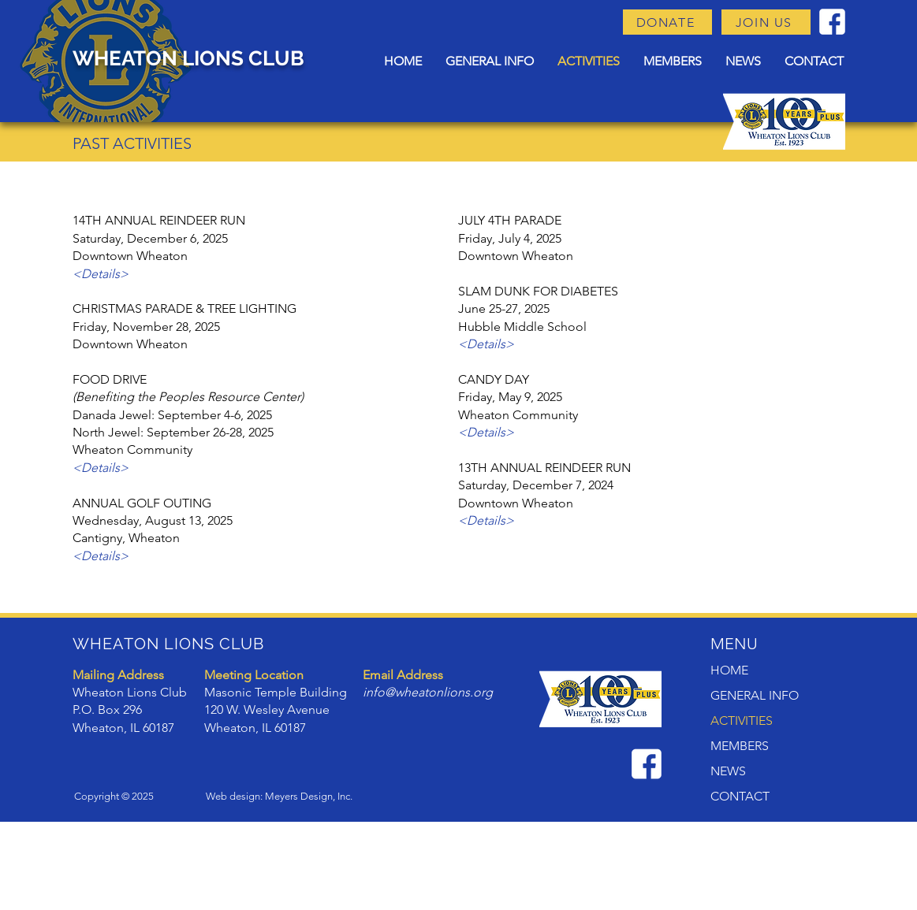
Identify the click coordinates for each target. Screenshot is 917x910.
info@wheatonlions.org (428, 692)
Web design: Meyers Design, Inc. (279, 796)
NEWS (728, 770)
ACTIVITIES (741, 720)
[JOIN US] (766, 22)
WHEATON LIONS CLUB (188, 58)
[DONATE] (667, 22)
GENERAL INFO (754, 695)
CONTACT (740, 796)
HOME (729, 670)
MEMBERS (739, 745)
